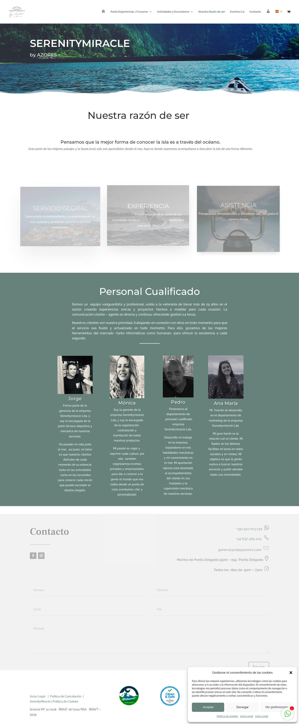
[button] (291, 673)
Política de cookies (227, 716)
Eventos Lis (237, 11)
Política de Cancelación (65, 696)
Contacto (255, 11)
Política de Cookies (65, 701)
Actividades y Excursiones (173, 11)
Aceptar (208, 707)
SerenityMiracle (40, 701)
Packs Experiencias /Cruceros (129, 11)
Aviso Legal (246, 716)
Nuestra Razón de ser (211, 11)
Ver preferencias (276, 707)
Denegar (242, 707)
